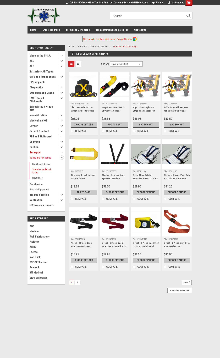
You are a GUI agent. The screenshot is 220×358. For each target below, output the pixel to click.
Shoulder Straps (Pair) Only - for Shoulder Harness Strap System (177, 178)
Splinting (35, 141)
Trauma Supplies (39, 194)
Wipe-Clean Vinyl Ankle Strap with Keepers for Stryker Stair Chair (144, 111)
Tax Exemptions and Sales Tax (112, 29)
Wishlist (158, 2)
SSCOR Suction (38, 262)
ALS (32, 66)
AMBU (33, 246)
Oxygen (34, 126)
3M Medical (36, 272)
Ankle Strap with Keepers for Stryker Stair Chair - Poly (176, 111)
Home (33, 29)
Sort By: (105, 64)
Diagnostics (36, 87)
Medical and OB (38, 120)
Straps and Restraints (40, 157)
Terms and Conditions (78, 29)
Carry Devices (36, 184)
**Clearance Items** (42, 205)
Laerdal (34, 252)
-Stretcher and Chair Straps (41, 171)
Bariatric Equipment (39, 189)
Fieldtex (34, 241)
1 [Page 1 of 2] (71, 282)
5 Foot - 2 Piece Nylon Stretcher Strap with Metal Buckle (114, 246)
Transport (35, 152)
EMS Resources (51, 29)
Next (188, 282)
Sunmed (34, 267)
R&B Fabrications (40, 236)
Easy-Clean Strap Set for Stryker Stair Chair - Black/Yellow (113, 111)
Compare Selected (179, 290)
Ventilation (36, 200)
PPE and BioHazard (41, 136)
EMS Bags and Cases (42, 92)
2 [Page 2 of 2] (77, 282)
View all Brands (38, 277)
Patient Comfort (39, 131)
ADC (32, 226)
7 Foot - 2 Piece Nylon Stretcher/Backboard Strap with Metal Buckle (82, 246)
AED (32, 61)
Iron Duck (35, 257)
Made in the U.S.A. (40, 55)
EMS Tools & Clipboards (37, 99)
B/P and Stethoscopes (43, 76)
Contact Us (140, 29)
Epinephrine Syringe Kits (41, 108)
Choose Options (83, 124)
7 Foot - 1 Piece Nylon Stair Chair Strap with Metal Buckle (146, 246)
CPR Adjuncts (37, 82)
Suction (34, 147)
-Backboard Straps (40, 164)
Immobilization (38, 115)
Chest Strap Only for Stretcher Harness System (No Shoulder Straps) (145, 178)
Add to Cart (115, 124)
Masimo (34, 231)
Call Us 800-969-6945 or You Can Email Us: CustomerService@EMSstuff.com (107, 2)
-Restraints (37, 177)
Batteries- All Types (41, 71)
